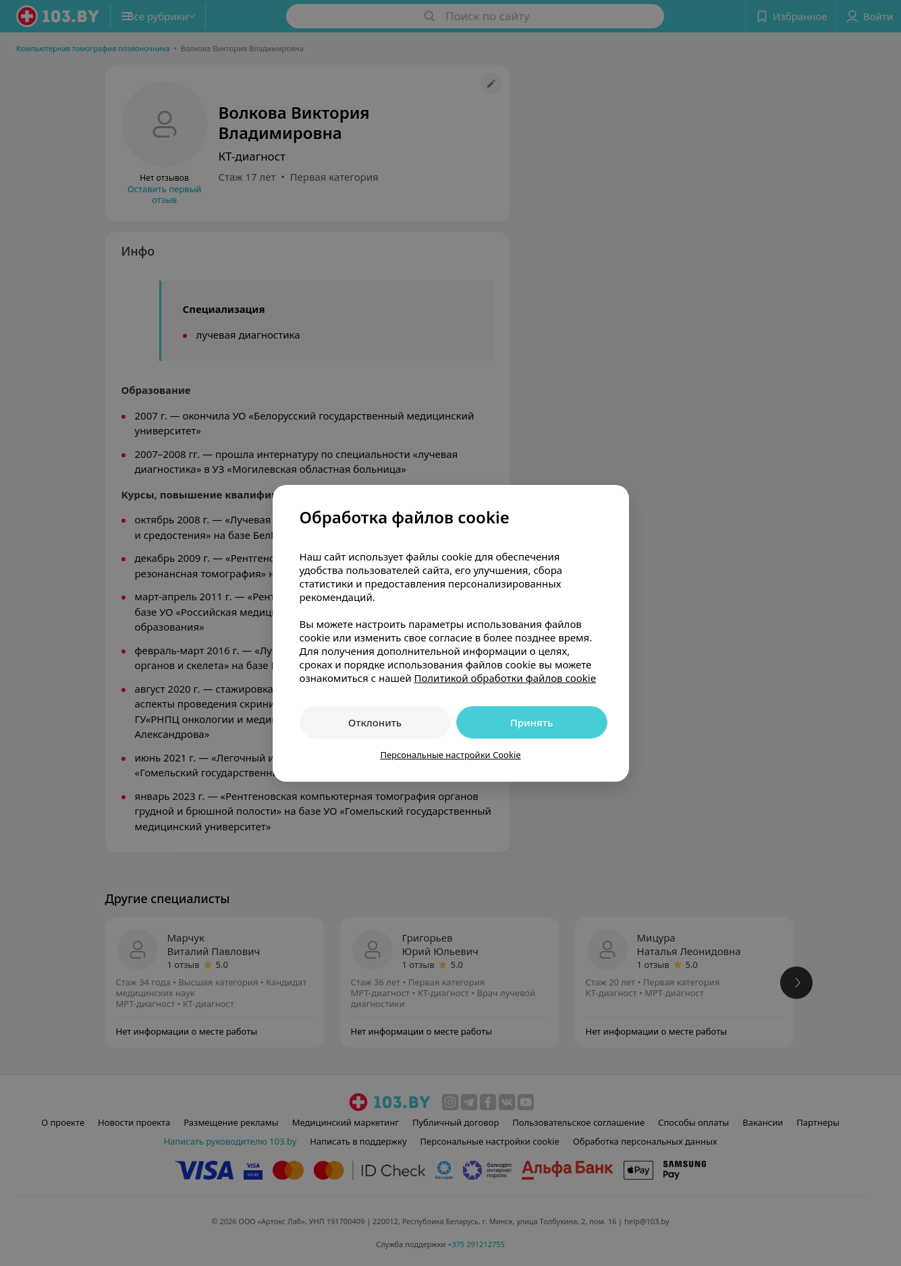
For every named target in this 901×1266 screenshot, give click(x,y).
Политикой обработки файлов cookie (505, 678)
